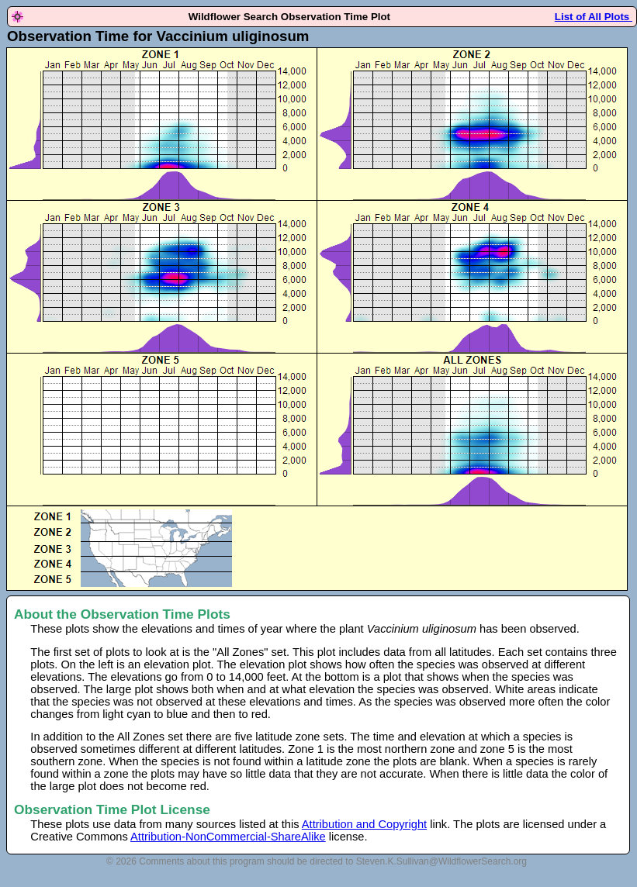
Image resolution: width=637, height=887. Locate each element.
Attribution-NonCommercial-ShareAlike (228, 836)
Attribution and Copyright (364, 824)
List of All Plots (593, 16)
